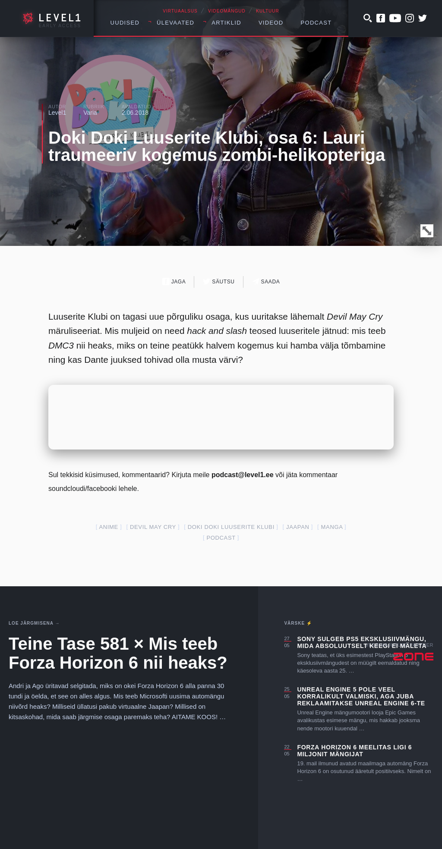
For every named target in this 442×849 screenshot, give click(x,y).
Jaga (174, 281)
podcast (220, 538)
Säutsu (218, 281)
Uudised (125, 22)
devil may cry (153, 527)
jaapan (297, 527)
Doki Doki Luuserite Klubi (231, 527)
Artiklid (226, 22)
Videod (271, 22)
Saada (266, 281)
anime (108, 527)
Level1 (57, 112)
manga (332, 527)
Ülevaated (175, 22)
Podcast (316, 22)
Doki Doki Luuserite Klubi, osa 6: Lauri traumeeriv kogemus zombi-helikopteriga (216, 146)
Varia (90, 112)
